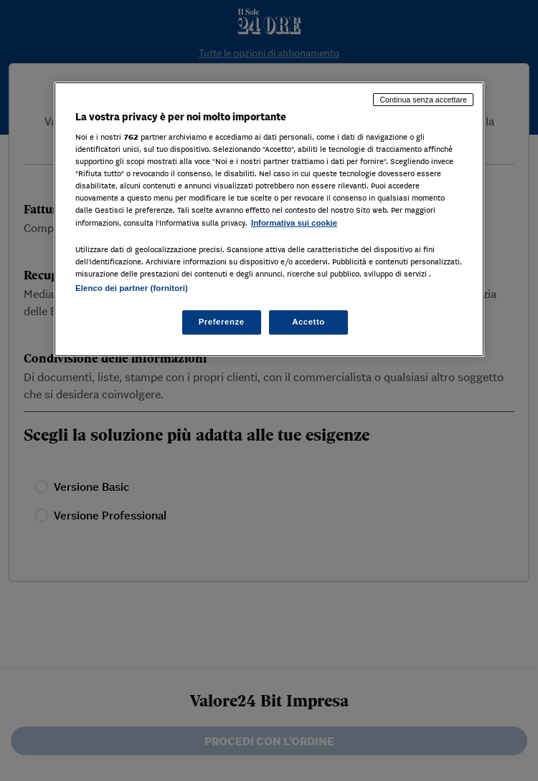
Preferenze (222, 321)
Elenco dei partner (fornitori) (131, 288)
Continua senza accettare (423, 99)
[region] (269, 219)
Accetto (308, 321)
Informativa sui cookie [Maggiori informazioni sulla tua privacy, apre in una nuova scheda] (294, 223)
